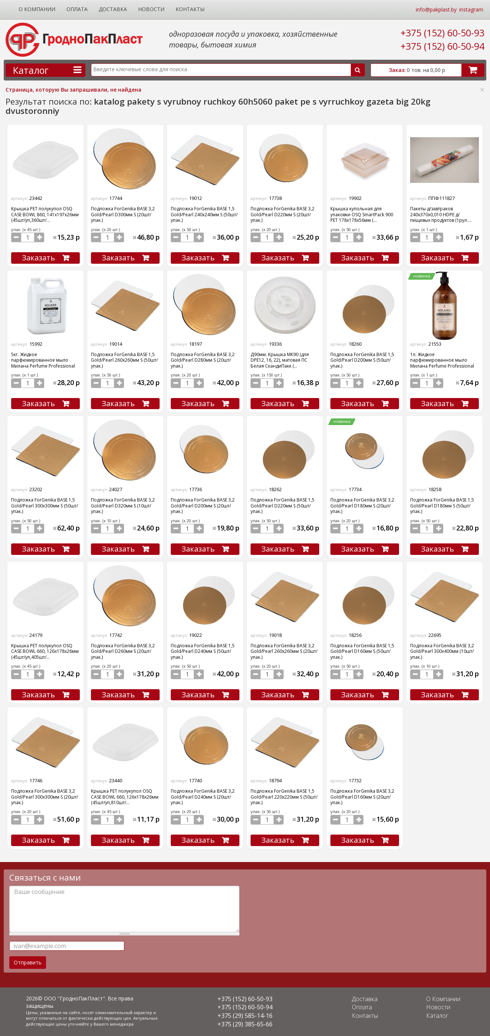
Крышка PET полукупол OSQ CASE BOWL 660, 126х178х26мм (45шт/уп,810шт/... (125, 797)
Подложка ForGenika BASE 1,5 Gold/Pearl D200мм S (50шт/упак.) (362, 360)
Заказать (38, 258)
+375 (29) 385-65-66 (245, 1024)
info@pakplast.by (436, 9)
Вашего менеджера (114, 1024)
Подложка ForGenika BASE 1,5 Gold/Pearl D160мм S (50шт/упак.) (362, 651)
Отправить (28, 962)
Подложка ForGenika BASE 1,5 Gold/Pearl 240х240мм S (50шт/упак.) (204, 214)
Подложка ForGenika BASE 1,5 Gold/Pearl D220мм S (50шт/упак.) (282, 505)
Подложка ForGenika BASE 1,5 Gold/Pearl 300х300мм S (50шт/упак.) (44, 505)
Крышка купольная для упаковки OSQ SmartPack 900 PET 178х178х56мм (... (361, 214)
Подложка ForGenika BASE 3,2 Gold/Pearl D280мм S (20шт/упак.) (203, 360)
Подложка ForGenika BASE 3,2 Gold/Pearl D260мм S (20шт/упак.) (123, 651)
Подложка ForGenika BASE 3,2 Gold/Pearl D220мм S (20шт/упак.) (282, 214)
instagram (471, 9)
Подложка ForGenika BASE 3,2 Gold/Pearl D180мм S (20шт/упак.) (362, 505)
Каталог (437, 1016)
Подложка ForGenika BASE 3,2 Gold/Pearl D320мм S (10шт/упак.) (123, 505)
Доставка (113, 9)
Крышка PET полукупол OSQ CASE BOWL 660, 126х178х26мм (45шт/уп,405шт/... (45, 651)
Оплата (77, 9)
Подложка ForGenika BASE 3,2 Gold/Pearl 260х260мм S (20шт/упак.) (284, 651)
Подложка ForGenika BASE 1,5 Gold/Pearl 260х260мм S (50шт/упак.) (124, 360)
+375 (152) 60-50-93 (442, 32)
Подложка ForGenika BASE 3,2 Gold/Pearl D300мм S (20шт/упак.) (123, 214)
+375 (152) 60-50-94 (442, 46)
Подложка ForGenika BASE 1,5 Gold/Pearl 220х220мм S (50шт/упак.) (284, 797)
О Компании (37, 9)
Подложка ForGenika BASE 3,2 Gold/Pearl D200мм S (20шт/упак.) (203, 505)
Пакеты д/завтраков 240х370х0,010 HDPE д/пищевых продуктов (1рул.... (440, 214)
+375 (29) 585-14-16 (245, 1016)
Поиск (358, 70)
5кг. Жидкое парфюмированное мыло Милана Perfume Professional (43, 360)
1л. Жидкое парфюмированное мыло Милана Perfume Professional (442, 360)
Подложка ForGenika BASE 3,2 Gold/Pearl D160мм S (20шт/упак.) (362, 797)
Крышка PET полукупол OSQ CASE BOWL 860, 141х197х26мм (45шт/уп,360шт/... (45, 214)
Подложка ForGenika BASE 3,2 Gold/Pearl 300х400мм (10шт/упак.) (442, 651)
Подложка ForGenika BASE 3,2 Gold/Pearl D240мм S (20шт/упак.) (203, 797)
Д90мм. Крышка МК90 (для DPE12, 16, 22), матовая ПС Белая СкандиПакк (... (280, 360)
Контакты (190, 9)
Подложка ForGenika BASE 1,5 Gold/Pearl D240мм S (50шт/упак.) (203, 651)
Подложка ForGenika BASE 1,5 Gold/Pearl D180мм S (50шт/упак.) (442, 505)
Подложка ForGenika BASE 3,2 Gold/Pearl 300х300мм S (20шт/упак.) (44, 797)
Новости (151, 9)
